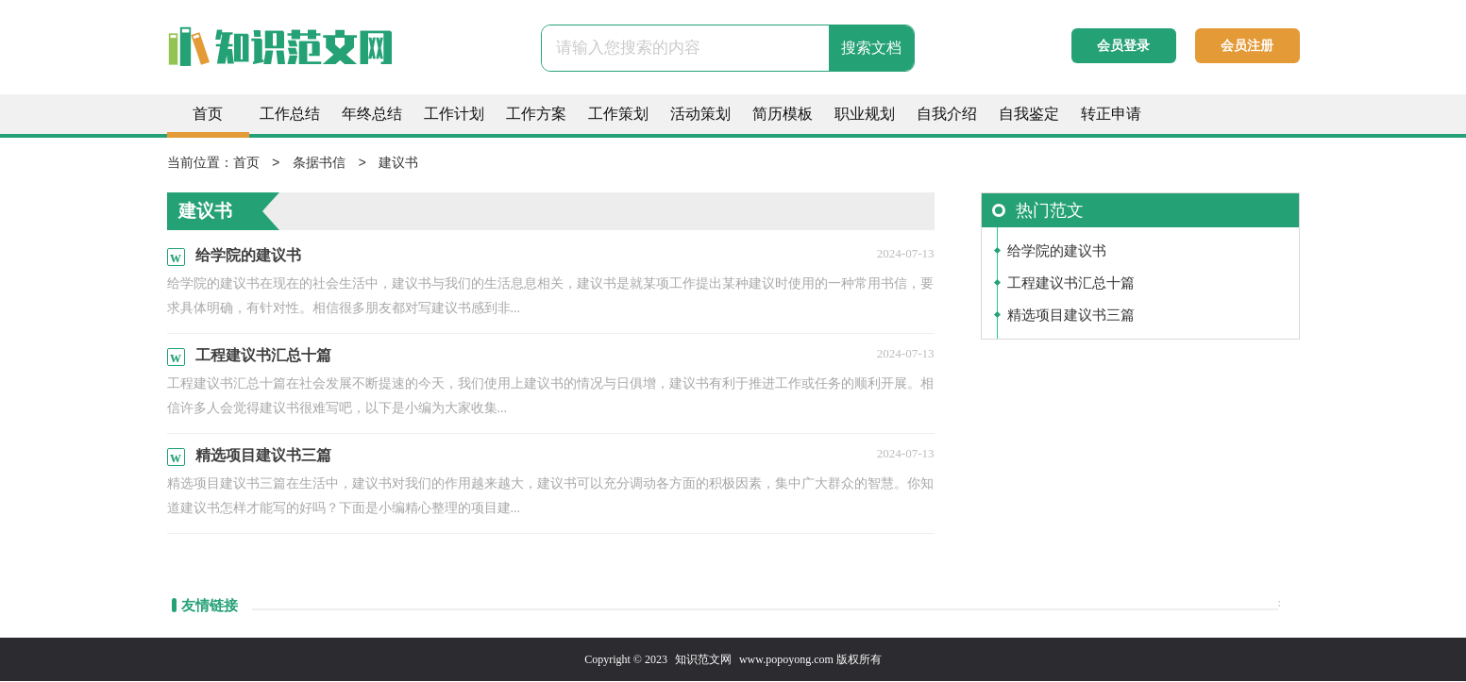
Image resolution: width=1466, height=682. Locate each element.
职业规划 (864, 114)
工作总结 (290, 114)
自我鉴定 (1029, 114)
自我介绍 (947, 114)
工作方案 (536, 114)
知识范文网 (703, 660)
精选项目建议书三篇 (1071, 316)
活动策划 (700, 114)
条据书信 (319, 164)
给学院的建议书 (1056, 251)
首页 (208, 114)
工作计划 (454, 114)
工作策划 (618, 114)
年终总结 (372, 114)
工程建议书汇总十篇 (1071, 283)
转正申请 (1111, 114)
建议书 (398, 164)
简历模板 (782, 114)
